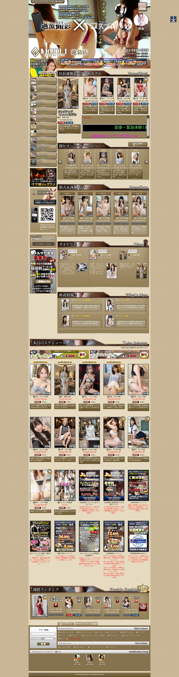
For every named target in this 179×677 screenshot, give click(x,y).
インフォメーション (96, 647)
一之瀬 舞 (74, 255)
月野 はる (64, 449)
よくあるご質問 (65, 647)
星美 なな (102, 218)
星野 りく (133, 165)
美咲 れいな (39, 449)
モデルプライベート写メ (132, 635)
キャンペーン (112, 632)
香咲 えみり (137, 397)
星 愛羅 (62, 117)
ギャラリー (75, 635)
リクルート (112, 647)
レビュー (63, 635)
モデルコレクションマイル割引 (94, 635)
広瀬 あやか (88, 449)
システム (100, 632)
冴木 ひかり (120, 218)
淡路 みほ (123, 98)
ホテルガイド (114, 635)
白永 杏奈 (55, 609)
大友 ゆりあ (91, 610)
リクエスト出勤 (65, 502)
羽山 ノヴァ (106, 98)
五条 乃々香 (139, 98)
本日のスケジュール (66, 632)
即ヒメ (62, 638)
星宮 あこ (137, 449)
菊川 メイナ (39, 502)
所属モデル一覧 (127, 632)
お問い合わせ (80, 647)
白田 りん (104, 255)
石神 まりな (89, 98)
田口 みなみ (138, 218)
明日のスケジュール (85, 632)
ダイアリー (141, 632)
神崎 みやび (84, 218)
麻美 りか (66, 218)
